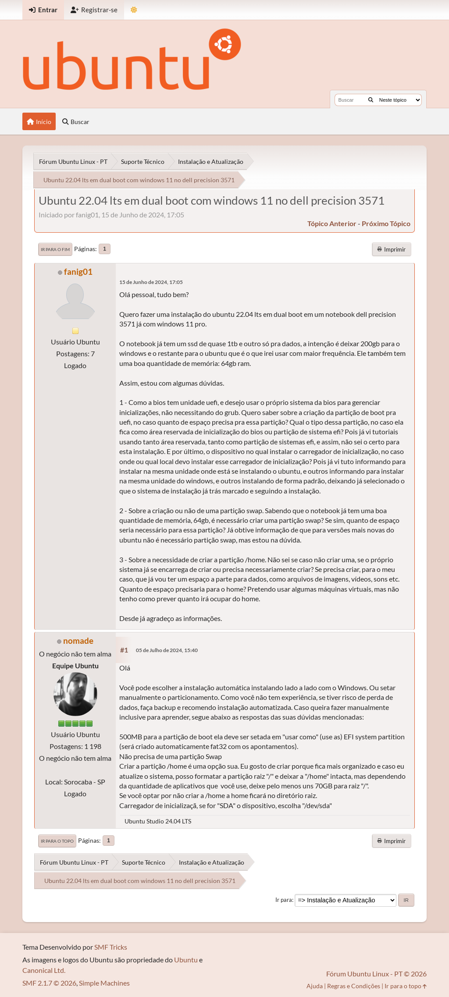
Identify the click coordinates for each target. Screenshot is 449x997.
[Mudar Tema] (134, 10)
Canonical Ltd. (43, 970)
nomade (78, 640)
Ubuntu (186, 959)
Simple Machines (104, 983)
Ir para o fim (55, 249)
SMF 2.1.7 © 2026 (49, 983)
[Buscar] (371, 100)
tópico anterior (331, 223)
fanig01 (78, 271)
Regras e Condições (353, 986)
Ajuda (314, 986)
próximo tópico (386, 223)
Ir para (283, 899)
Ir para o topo (57, 841)
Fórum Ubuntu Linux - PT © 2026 (376, 973)
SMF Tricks (110, 947)
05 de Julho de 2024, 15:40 (167, 650)
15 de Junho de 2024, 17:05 (151, 282)
